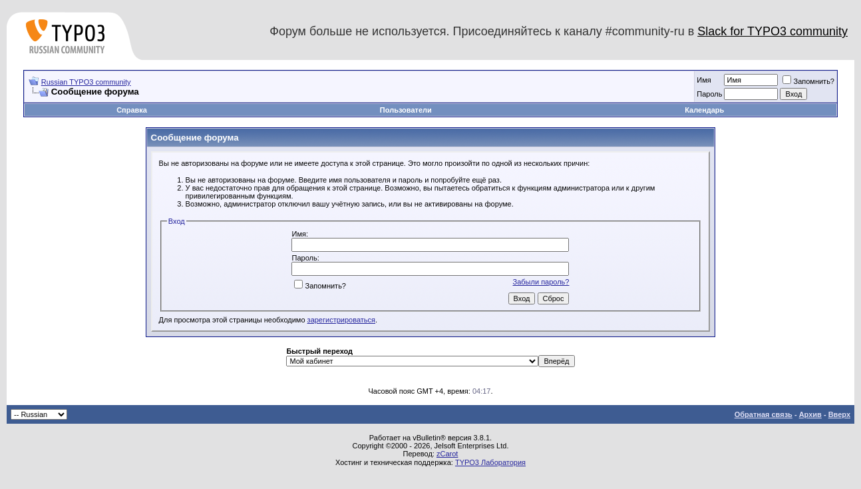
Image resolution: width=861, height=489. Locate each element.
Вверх (839, 414)
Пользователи (406, 110)
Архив (810, 414)
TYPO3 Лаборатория (490, 462)
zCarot (447, 454)
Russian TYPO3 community (86, 82)
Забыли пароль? (541, 282)
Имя (704, 80)
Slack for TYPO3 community (772, 31)
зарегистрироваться (341, 320)
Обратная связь (763, 414)
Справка (131, 110)
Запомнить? (808, 81)
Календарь (704, 110)
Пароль (709, 94)
